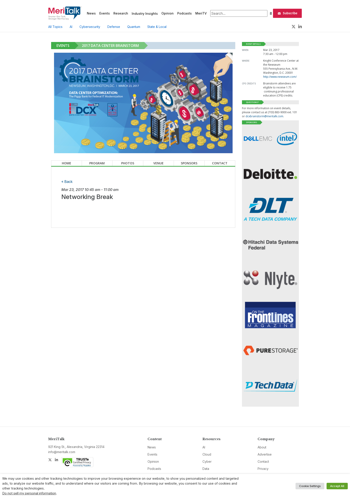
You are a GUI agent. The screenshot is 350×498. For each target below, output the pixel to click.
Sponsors (189, 163)
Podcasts (184, 13)
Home (66, 163)
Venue (158, 163)
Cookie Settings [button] (310, 486)
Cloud (206, 454)
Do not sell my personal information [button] (29, 493)
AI (71, 27)
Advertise (265, 454)
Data (205, 469)
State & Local (157, 27)
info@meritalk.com (61, 452)
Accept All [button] (337, 486)
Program (97, 163)
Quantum (133, 27)
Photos (127, 163)
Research (120, 13)
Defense (113, 27)
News (91, 13)
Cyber (207, 461)
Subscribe (287, 13)
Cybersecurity (89, 27)
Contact (219, 163)
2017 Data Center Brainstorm (110, 45)
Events (104, 13)
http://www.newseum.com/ (280, 77)
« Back (67, 181)
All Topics (55, 27)
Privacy (263, 469)
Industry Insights (145, 13)
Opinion (167, 13)
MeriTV (201, 13)
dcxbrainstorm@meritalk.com (264, 116)
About (262, 447)
